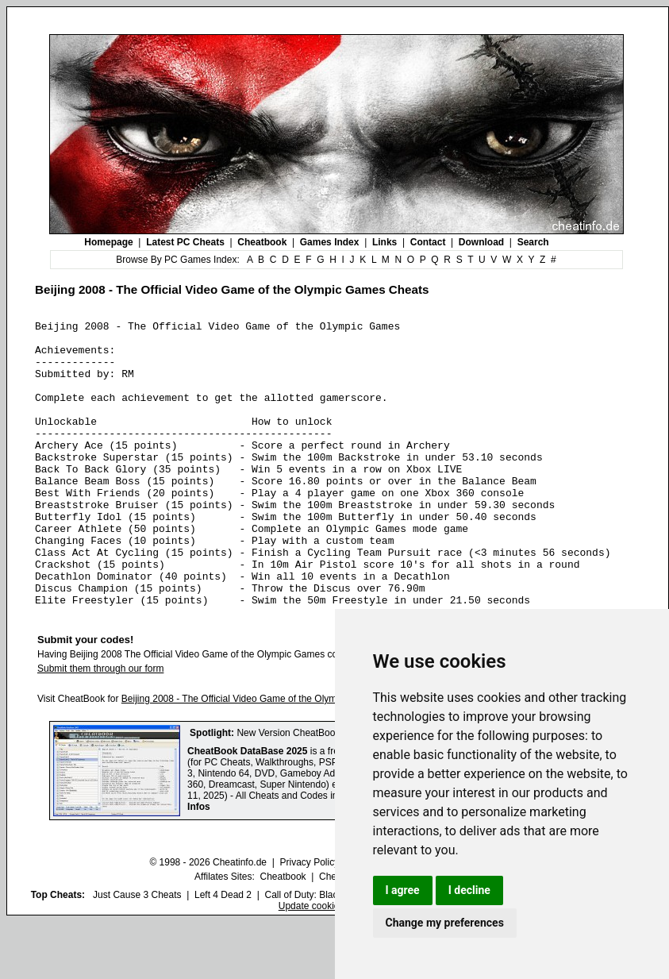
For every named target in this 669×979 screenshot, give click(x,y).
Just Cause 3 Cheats (137, 952)
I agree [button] (403, 890)
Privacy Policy (309, 919)
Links (384, 242)
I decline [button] (469, 890)
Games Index (329, 242)
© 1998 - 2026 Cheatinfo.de (208, 919)
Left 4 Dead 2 (223, 952)
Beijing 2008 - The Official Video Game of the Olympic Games (252, 755)
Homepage (108, 242)
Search (533, 242)
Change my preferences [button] (445, 922)
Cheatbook (261, 242)
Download (481, 242)
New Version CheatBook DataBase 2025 (322, 790)
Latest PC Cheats (185, 242)
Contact (428, 242)
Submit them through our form (100, 725)
